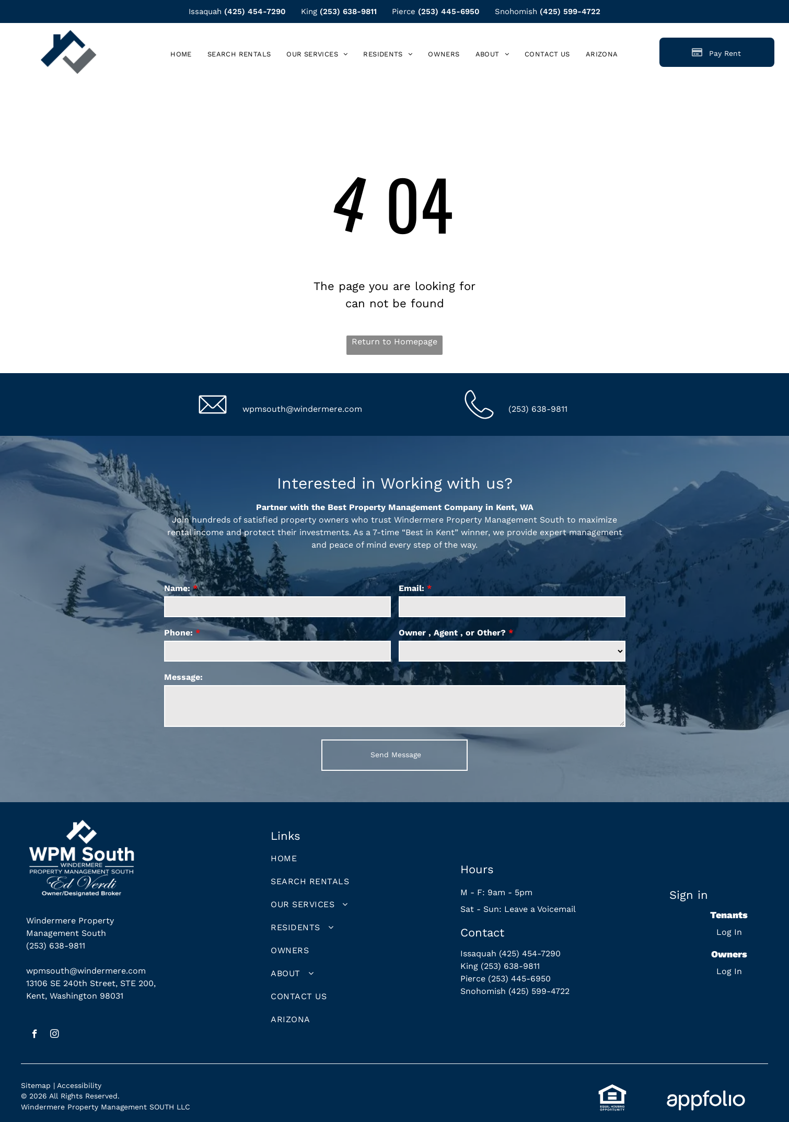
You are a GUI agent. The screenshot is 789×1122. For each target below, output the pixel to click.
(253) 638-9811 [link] (348, 11)
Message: (183, 677)
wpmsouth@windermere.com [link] (302, 409)
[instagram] (54, 1035)
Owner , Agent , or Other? (452, 633)
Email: (411, 588)
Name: (177, 588)
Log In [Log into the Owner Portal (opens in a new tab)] (729, 971)
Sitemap (36, 1085)
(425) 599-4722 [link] (570, 11)
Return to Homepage (394, 341)
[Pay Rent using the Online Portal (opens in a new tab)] (716, 52)
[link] (602, 54)
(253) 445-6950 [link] (449, 11)
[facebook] (34, 1035)
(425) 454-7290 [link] (255, 11)
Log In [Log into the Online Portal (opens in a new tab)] (729, 932)
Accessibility (79, 1085)
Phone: (178, 633)
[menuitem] (181, 54)
